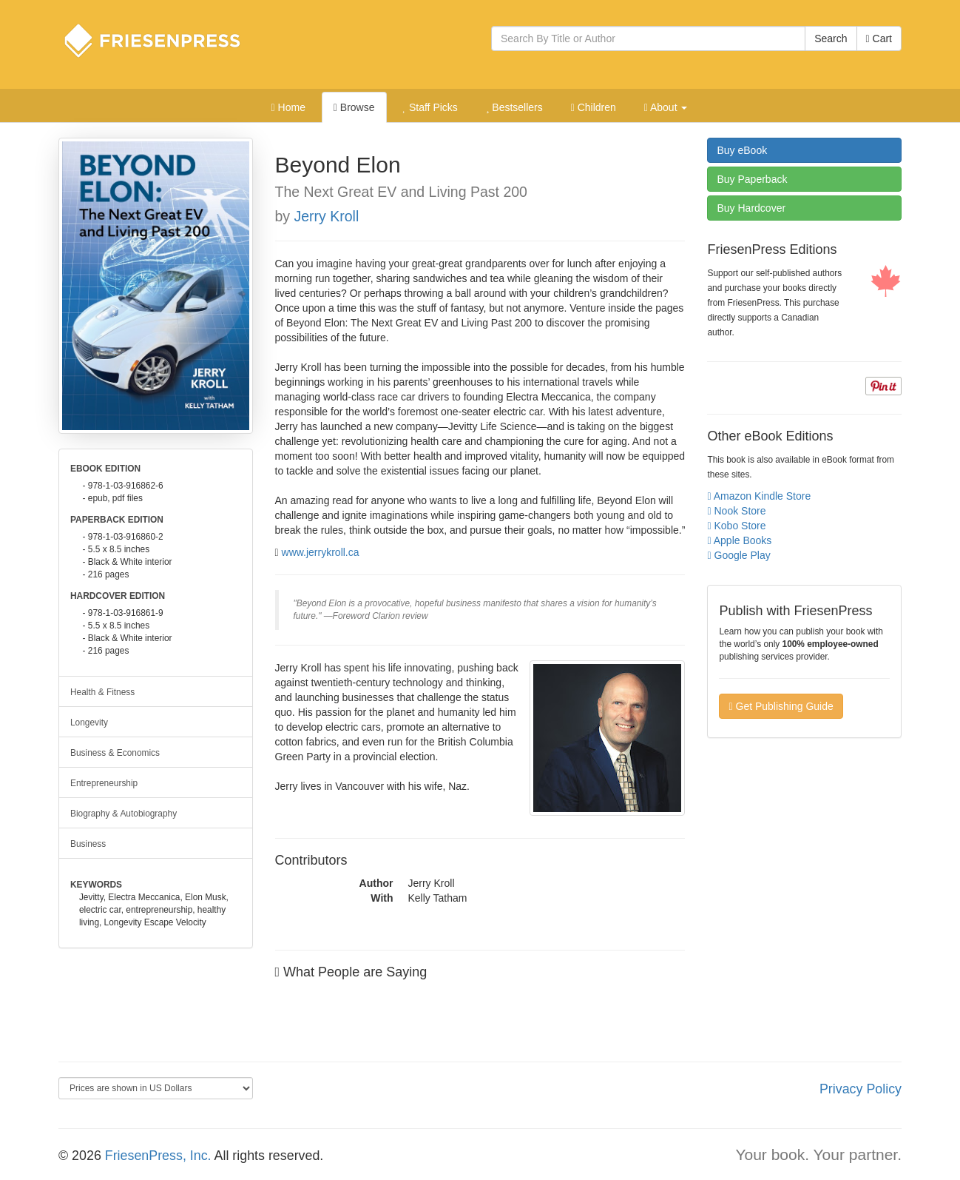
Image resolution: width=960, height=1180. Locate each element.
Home (288, 107)
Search (830, 38)
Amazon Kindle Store (759, 496)
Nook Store (736, 511)
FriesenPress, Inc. (158, 1155)
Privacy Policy (860, 1089)
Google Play (738, 555)
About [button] (666, 107)
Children (593, 107)
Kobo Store (736, 526)
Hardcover (751, 208)
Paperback (752, 179)
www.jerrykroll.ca (320, 552)
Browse (354, 107)
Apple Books (739, 540)
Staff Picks (429, 107)
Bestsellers (514, 107)
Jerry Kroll (326, 216)
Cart (879, 38)
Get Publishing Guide (781, 706)
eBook (742, 150)
